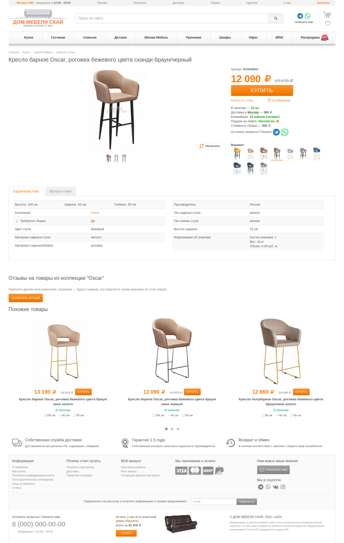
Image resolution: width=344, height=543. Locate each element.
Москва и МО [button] (25, 2)
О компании (20, 467)
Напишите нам (273, 469)
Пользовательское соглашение (33, 479)
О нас (287, 2)
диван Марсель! (127, 521)
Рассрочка (140, 2)
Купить (262, 90)
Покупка (102, 2)
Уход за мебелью (23, 483)
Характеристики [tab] (26, 191)
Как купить (19, 471)
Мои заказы (129, 471)
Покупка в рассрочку (80, 467)
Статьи (16, 487)
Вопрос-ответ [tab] (61, 191)
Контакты (323, 2)
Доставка (178, 2)
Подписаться (247, 501)
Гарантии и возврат (79, 475)
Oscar (95, 212)
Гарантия (251, 2)
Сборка (215, 2)
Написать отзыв (26, 298)
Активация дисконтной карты (140, 475)
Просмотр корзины (133, 467)
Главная (14, 52)
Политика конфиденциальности (33, 475)
